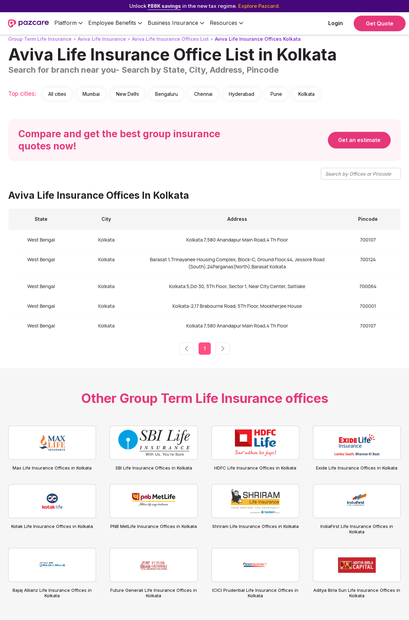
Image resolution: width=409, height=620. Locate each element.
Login (335, 23)
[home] (28, 23)
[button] (68, 23)
